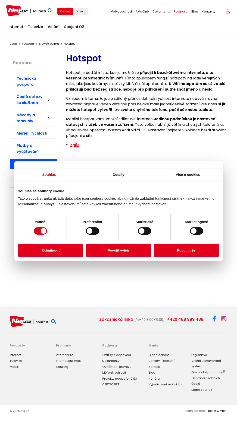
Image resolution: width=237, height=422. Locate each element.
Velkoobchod (121, 11)
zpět (74, 145)
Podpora (180, 11)
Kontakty (208, 11)
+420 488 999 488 (185, 319)
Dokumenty (161, 11)
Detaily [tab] (118, 174)
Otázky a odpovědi (116, 355)
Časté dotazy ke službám (33, 100)
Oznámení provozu (116, 367)
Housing (62, 367)
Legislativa (199, 355)
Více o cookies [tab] (188, 174)
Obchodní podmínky (207, 372)
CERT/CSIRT (110, 384)
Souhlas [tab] (49, 174)
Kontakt (154, 367)
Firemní (80, 11)
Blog (194, 11)
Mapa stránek (201, 389)
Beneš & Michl (217, 411)
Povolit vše (186, 250)
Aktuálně (142, 11)
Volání (53, 26)
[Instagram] (223, 319)
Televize (35, 26)
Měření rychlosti (32, 133)
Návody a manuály (33, 118)
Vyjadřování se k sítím (165, 384)
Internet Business (68, 361)
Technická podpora (26, 81)
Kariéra (154, 378)
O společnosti (159, 355)
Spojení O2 (74, 26)
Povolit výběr (118, 250)
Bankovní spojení (162, 361)
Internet (16, 26)
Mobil (14, 367)
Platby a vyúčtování (28, 148)
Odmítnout (51, 250)
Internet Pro (64, 355)
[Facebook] (214, 319)
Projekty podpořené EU (119, 378)
